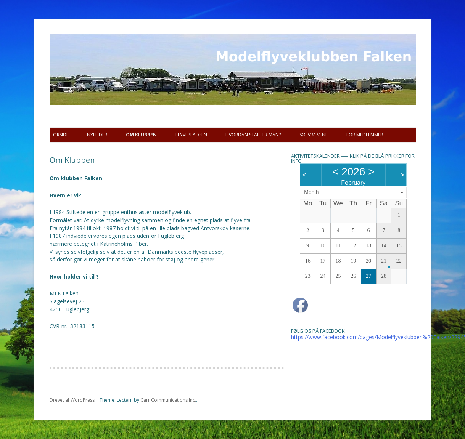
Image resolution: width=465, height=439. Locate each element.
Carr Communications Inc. (168, 400)
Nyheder (97, 134)
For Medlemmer (364, 134)
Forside (60, 134)
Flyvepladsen (191, 134)
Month (311, 192)
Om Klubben (141, 134)
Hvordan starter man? (253, 134)
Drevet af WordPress (72, 400)
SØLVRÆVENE (313, 134)
